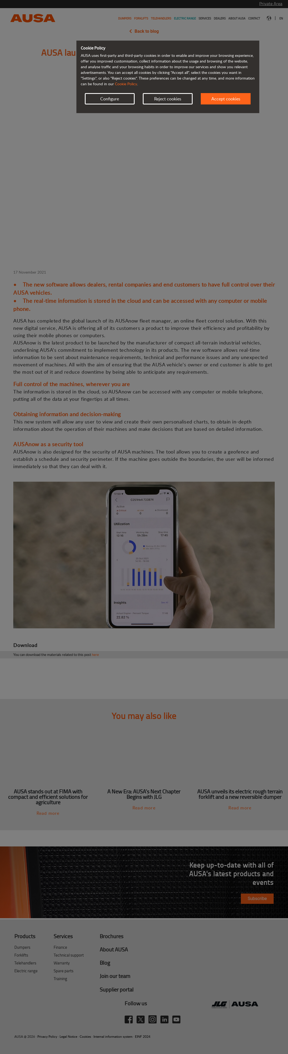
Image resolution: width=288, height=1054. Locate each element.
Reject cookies (167, 99)
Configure (109, 99)
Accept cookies (225, 99)
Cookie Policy (126, 83)
